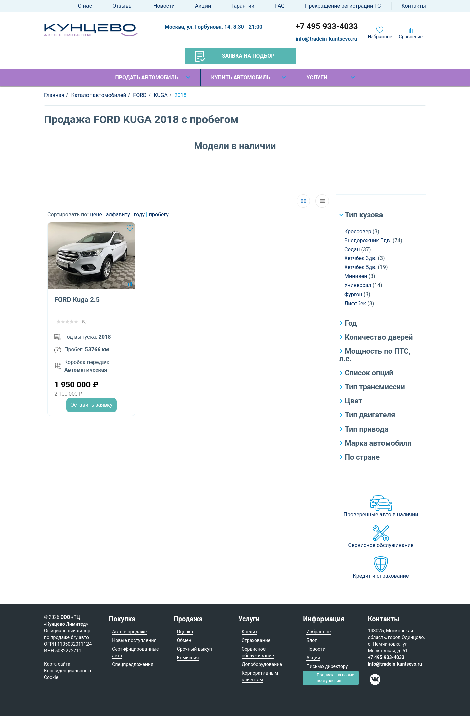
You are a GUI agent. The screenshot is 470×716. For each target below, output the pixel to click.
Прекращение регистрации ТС (343, 6)
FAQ (280, 6)
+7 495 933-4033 (327, 26)
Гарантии (242, 6)
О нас (85, 6)
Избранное (380, 36)
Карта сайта (57, 664)
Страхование (256, 640)
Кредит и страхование (381, 576)
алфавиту (118, 214)
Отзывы (122, 6)
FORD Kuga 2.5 (77, 300)
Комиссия (188, 657)
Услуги (316, 77)
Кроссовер (357, 231)
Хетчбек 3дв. (360, 258)
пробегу (159, 214)
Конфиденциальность (68, 670)
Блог (311, 640)
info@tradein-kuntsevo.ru (326, 39)
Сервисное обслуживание (381, 545)
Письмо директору (327, 666)
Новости (164, 6)
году (140, 214)
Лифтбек (355, 303)
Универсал (357, 285)
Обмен (184, 640)
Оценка (185, 631)
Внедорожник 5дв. (367, 240)
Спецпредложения (132, 664)
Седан (352, 249)
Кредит (249, 631)
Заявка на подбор (235, 56)
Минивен (355, 276)
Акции (203, 6)
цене (96, 214)
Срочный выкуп (194, 649)
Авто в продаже (129, 631)
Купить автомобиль (240, 77)
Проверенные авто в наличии (381, 514)
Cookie (51, 677)
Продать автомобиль (146, 77)
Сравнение (411, 36)
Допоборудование (262, 664)
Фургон (353, 294)
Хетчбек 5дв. (360, 267)
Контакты (414, 6)
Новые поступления (134, 640)
